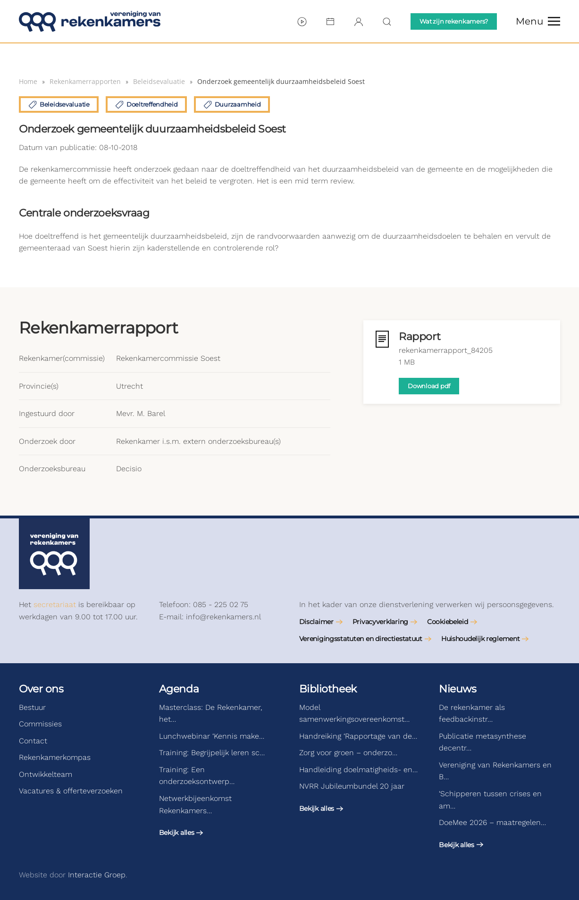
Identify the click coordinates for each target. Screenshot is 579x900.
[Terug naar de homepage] (89, 21)
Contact (33, 740)
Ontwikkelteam (45, 774)
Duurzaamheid (232, 104)
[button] (538, 21)
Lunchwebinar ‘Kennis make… (211, 736)
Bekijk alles (176, 832)
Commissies (40, 723)
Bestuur (32, 707)
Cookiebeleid (447, 621)
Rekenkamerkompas (55, 757)
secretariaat (55, 604)
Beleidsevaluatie (59, 104)
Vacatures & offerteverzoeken (71, 790)
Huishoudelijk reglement (480, 638)
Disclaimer (316, 621)
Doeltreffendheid (146, 104)
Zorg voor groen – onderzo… (348, 752)
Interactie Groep (97, 874)
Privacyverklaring (380, 621)
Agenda (179, 689)
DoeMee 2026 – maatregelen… (492, 822)
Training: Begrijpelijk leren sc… (212, 752)
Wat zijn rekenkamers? (454, 21)
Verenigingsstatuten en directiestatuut (360, 638)
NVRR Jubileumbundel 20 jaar (351, 786)
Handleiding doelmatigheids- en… (358, 769)
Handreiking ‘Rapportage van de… (358, 736)
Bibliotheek (328, 689)
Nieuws (457, 689)
